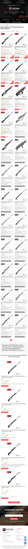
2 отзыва (7, 101)
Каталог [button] (5, 12)
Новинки (22, 12)
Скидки (18, 537)
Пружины (24, 19)
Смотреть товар (5, 412)
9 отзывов (7, 50)
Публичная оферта (6, 540)
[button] (7, 3)
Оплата (18, 531)
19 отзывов (21, 50)
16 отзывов (21, 204)
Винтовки (13, 19)
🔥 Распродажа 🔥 (5, 19)
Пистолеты (18, 19)
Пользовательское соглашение (8, 541)
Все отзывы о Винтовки (14, 502)
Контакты (4, 537)
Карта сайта (5, 538)
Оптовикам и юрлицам (14, 12)
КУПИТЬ (3, 57)
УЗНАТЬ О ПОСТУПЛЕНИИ (6, 162)
